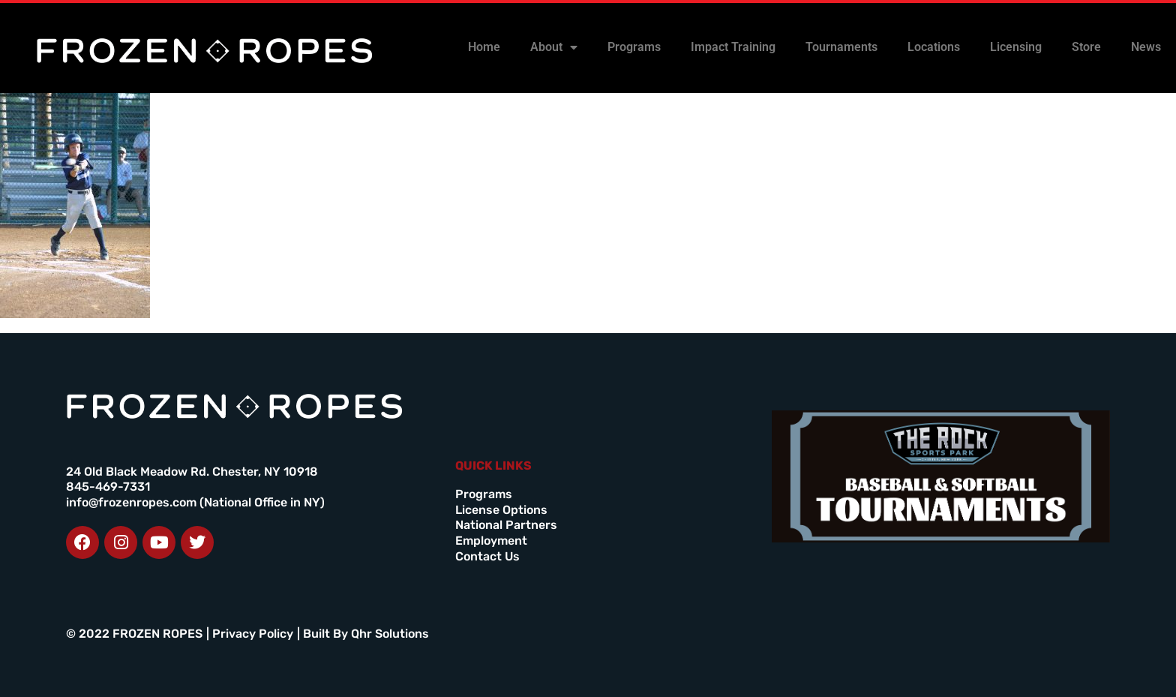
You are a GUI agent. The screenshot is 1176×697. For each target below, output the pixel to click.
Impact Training (733, 47)
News (1146, 47)
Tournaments (842, 47)
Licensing (1016, 47)
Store (1086, 47)
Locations (934, 47)
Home (484, 47)
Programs (634, 47)
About (554, 47)
